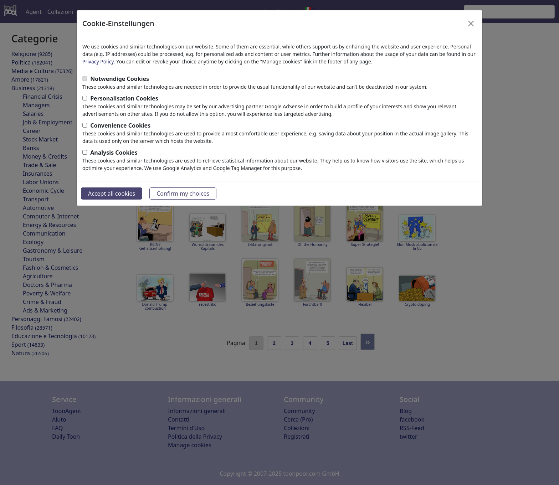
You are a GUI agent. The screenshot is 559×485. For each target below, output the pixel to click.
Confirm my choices (183, 193)
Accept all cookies (111, 193)
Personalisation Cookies (124, 98)
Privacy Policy (98, 61)
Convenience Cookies (120, 125)
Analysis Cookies (114, 152)
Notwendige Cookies (119, 79)
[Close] (471, 23)
